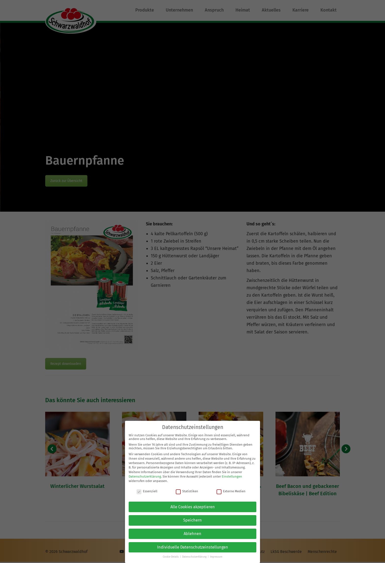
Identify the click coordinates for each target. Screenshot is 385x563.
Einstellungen (232, 476)
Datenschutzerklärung (145, 476)
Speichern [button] (192, 520)
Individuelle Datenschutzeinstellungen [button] (192, 547)
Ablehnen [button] (192, 533)
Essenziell (147, 491)
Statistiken (187, 491)
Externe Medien (231, 491)
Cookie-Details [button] (171, 556)
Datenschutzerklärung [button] (194, 556)
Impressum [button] (216, 556)
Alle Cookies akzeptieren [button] (192, 506)
